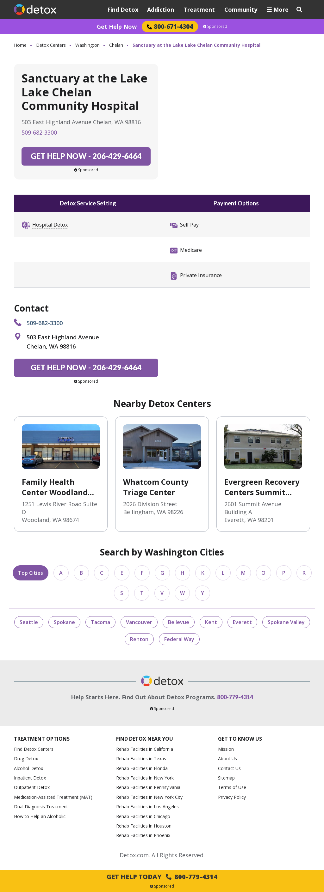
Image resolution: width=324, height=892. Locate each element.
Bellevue (178, 622)
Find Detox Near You (144, 739)
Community (240, 9)
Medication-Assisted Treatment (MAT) (53, 797)
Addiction (160, 9)
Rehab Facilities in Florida (142, 768)
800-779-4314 (235, 697)
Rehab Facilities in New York (145, 778)
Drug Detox (26, 758)
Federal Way (179, 639)
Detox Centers (51, 45)
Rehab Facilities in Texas (141, 758)
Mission (226, 749)
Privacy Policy (232, 797)
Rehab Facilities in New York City (149, 797)
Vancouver (139, 622)
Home (20, 45)
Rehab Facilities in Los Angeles (147, 807)
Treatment (199, 9)
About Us (227, 758)
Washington (87, 45)
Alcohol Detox (28, 768)
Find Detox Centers (33, 749)
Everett (242, 622)
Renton (139, 639)
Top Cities (30, 572)
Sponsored (215, 26)
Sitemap (226, 778)
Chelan (116, 45)
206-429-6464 (86, 156)
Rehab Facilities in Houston (143, 826)
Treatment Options (42, 739)
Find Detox (122, 9)
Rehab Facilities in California (144, 749)
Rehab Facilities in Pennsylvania (148, 787)
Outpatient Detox (32, 787)
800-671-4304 (170, 26)
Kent (211, 622)
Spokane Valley (286, 622)
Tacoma (100, 622)
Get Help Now (117, 26)
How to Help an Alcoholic (39, 816)
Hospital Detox (50, 224)
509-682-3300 (39, 132)
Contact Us (229, 768)
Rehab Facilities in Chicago (143, 816)
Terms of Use (232, 787)
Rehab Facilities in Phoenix (143, 835)
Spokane (64, 622)
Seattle (29, 622)
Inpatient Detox (30, 778)
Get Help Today (162, 876)
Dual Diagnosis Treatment (41, 807)
